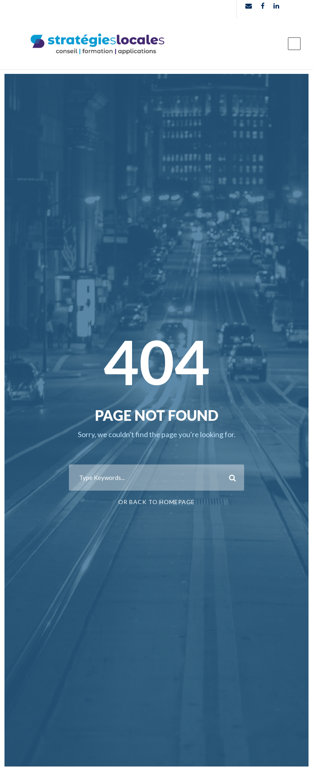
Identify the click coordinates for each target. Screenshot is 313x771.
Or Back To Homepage (156, 501)
